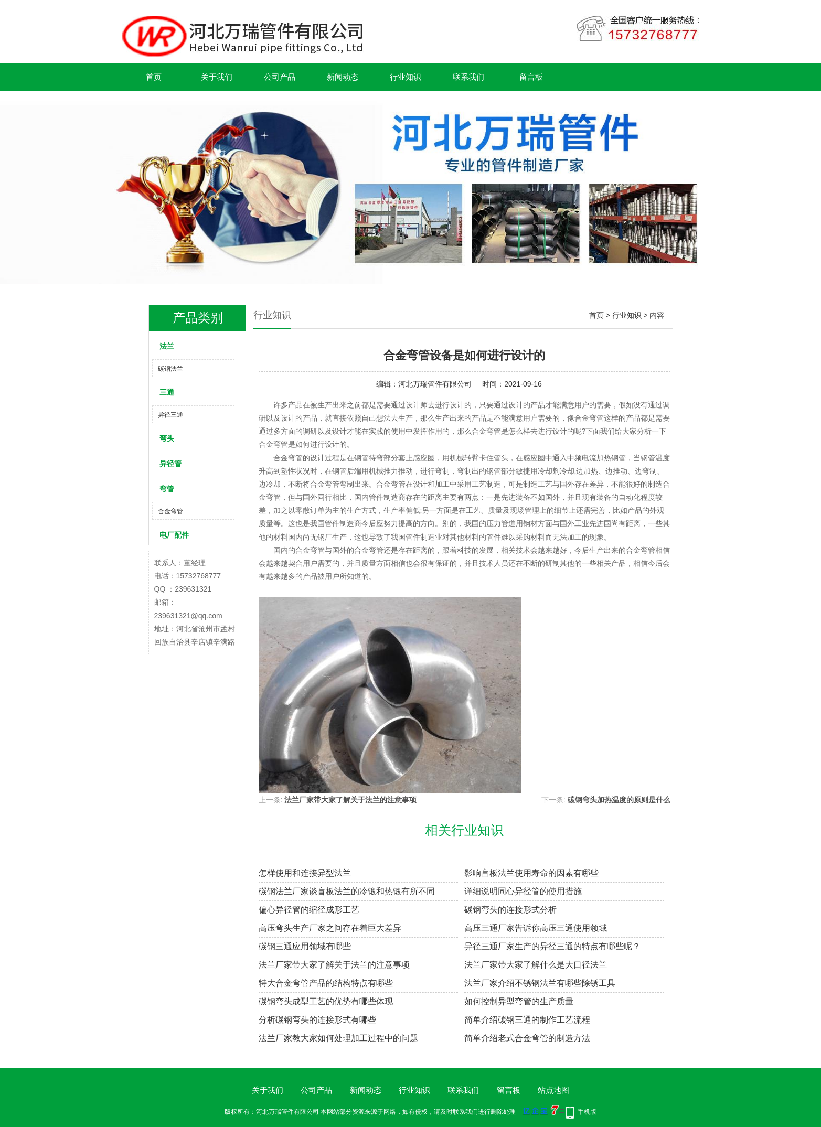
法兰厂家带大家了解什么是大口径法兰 (535, 964)
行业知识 (405, 76)
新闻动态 (342, 76)
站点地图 (553, 1090)
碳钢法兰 (170, 368)
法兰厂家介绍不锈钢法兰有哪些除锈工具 (539, 983)
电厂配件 (174, 535)
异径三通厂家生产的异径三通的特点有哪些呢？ (552, 946)
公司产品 (279, 76)
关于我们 (216, 76)
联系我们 (468, 76)
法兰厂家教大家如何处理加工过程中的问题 (338, 1038)
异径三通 (170, 414)
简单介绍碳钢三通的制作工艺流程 (527, 1019)
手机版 (587, 1111)
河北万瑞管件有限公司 (435, 384)
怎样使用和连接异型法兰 (305, 872)
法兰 (166, 346)
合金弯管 (170, 511)
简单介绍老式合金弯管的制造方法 (527, 1038)
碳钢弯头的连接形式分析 (510, 909)
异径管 (170, 463)
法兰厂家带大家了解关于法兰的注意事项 (350, 800)
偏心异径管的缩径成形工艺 (309, 909)
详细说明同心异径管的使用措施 (523, 891)
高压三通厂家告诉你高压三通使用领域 (535, 928)
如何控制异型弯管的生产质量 (518, 1001)
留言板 (531, 76)
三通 (166, 392)
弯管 (166, 489)
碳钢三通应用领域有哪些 (305, 946)
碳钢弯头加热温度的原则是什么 (619, 800)
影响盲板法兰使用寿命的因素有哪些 (531, 872)
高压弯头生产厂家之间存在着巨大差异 (330, 928)
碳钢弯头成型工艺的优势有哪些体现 (326, 1001)
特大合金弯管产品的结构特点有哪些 (326, 983)
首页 (154, 76)
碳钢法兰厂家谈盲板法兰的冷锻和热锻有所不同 (347, 891)
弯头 (166, 438)
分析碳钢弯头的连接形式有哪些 (317, 1019)
